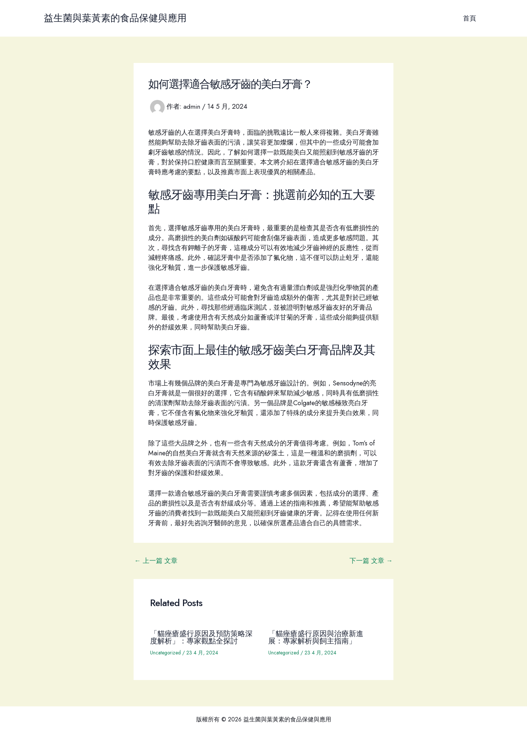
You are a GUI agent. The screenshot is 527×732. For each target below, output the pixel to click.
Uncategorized (166, 652)
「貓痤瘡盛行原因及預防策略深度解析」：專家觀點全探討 (201, 637)
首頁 (469, 18)
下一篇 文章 (371, 560)
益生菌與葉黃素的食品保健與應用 (115, 18)
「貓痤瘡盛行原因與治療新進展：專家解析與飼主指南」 (315, 637)
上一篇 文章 (155, 560)
